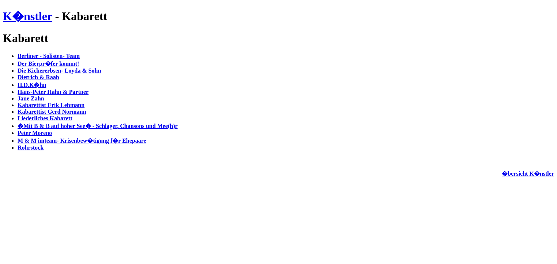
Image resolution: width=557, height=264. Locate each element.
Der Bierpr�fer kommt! (48, 63)
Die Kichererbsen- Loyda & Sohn (59, 70)
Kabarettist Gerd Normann (52, 112)
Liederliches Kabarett (45, 118)
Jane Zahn (31, 98)
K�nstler (27, 16)
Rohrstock (31, 147)
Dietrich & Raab (38, 77)
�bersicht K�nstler (528, 173)
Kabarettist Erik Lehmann (51, 105)
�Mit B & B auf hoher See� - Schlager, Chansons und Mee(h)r (97, 126)
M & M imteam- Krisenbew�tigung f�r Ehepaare (82, 141)
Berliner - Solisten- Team (49, 56)
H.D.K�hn (32, 85)
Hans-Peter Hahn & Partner (53, 92)
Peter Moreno (35, 133)
